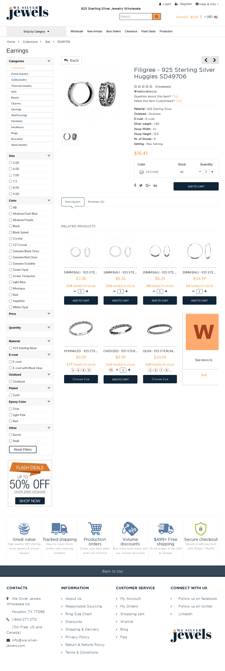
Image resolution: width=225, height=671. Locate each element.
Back (71, 60)
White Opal (20, 307)
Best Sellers (113, 31)
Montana (19, 288)
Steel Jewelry (19, 144)
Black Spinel (20, 232)
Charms (16, 103)
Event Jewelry (19, 73)
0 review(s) (163, 86)
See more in (203, 360)
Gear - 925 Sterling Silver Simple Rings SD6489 (160, 351)
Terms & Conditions (81, 652)
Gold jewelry (19, 79)
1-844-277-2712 (22, 619)
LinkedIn (186, 614)
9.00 (16, 194)
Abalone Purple (23, 220)
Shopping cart (132, 614)
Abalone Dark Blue (25, 213)
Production (166, 31)
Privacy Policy (77, 637)
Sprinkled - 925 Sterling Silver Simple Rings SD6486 (81, 351)
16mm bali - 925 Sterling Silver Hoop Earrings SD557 (120, 272)
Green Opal (20, 269)
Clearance (131, 31)
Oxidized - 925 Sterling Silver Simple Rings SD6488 (120, 351)
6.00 (16, 169)
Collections (18, 68)
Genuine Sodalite (24, 263)
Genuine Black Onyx (26, 251)
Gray (16, 408)
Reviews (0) (96, 202)
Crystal (17, 238)
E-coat (17, 361)
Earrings (16, 109)
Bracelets (17, 139)
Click (175, 96)
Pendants (17, 121)
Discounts (73, 621)
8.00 (16, 187)
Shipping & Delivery (82, 629)
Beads (15, 97)
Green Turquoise (24, 276)
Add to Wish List (145, 91)
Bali (204, 374)
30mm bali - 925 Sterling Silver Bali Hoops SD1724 (199, 272)
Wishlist (126, 621)
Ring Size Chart (78, 614)
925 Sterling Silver (25, 348)
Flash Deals (148, 31)
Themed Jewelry (21, 85)
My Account (130, 598)
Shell (16, 441)
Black (16, 226)
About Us (73, 598)
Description (72, 202)
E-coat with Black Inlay (27, 368)
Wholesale (77, 31)
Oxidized (19, 381)
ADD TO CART (196, 186)
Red (15, 295)
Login (165, 4)
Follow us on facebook (198, 598)
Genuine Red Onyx (25, 257)
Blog (124, 629)
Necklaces (17, 127)
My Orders (129, 606)
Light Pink (19, 415)
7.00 (16, 175)
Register (183, 4)
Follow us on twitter (196, 606)
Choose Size (81, 379)
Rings (14, 133)
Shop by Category (36, 31)
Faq (123, 637)
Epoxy (17, 434)
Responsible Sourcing (83, 606)
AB (15, 207)
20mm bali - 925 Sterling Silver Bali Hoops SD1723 (160, 272)
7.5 (15, 181)
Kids (14, 91)
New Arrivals (94, 31)
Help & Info (207, 4)
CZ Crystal (20, 245)
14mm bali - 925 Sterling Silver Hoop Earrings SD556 (81, 272)
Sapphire (19, 301)
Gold (16, 395)
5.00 (16, 163)
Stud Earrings (19, 115)
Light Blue (19, 282)
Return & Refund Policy (85, 645)
